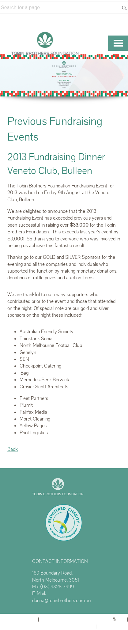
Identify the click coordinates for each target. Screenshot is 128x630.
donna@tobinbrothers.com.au (61, 600)
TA (121, 619)
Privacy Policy (78, 626)
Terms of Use (112, 626)
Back (12, 449)
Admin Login (22, 619)
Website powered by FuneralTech (76, 619)
